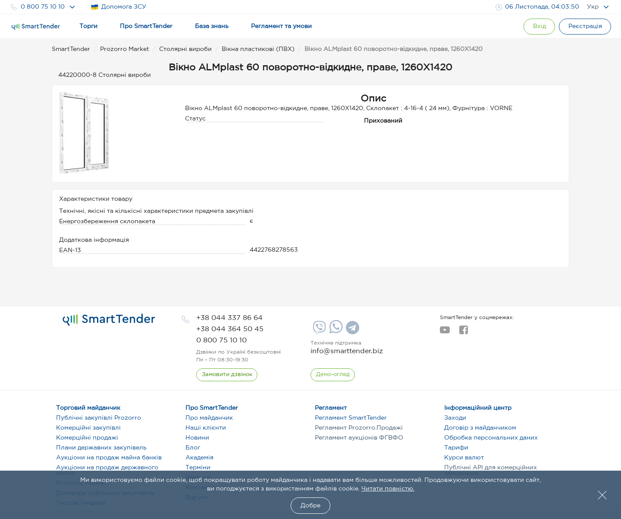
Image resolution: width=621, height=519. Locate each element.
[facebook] (463, 332)
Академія (199, 457)
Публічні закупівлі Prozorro (98, 418)
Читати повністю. (387, 488)
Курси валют (464, 457)
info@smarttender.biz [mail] (346, 351)
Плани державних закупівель (101, 447)
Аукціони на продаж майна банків (109, 457)
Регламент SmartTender (351, 418)
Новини (197, 437)
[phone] (229, 318)
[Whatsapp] (335, 331)
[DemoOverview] (332, 374)
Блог (192, 447)
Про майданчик (209, 418)
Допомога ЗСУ (118, 7)
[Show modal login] (537, 27)
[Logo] (35, 27)
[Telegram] (351, 330)
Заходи (455, 418)
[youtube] (445, 332)
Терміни (197, 467)
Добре (310, 505)
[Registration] (584, 27)
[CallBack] (227, 374)
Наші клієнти (205, 427)
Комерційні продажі (87, 437)
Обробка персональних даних (491, 437)
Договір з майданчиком (480, 427)
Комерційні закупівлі (88, 427)
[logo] (108, 320)
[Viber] (318, 330)
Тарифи (456, 447)
